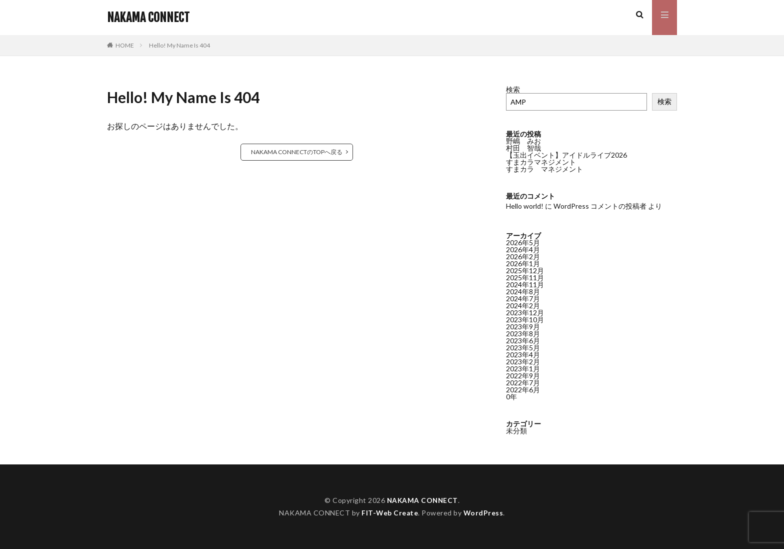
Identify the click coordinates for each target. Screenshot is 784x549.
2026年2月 (523, 256)
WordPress (484, 512)
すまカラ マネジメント (544, 169)
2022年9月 (523, 375)
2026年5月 (523, 242)
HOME (125, 45)
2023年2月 (523, 361)
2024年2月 (523, 305)
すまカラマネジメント (541, 162)
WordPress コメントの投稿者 (600, 206)
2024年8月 (523, 291)
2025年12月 (525, 270)
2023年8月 (523, 333)
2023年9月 (523, 326)
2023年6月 (523, 340)
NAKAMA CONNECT (148, 18)
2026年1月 (523, 263)
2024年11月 (525, 284)
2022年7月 (523, 382)
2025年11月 (525, 277)
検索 (513, 89)
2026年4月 (523, 249)
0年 (511, 396)
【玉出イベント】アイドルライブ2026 (566, 155)
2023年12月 (525, 312)
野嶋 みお (523, 141)
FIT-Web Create (389, 512)
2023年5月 (523, 347)
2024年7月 (523, 298)
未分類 (516, 430)
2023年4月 (523, 354)
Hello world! (525, 206)
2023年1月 (523, 368)
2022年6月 (523, 389)
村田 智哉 (523, 148)
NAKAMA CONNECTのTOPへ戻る (296, 152)
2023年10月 (525, 319)
